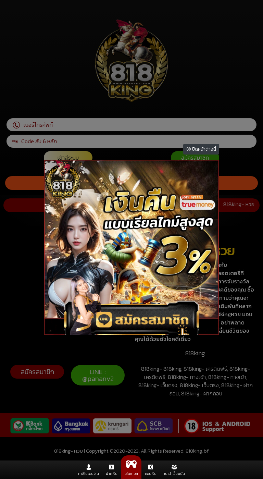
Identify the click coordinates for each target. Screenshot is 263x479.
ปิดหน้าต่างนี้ (201, 149)
